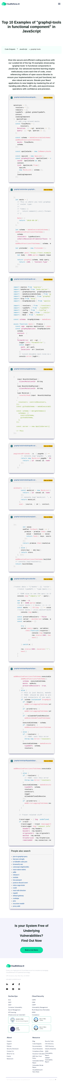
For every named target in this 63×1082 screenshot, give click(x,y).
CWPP (34, 1005)
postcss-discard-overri (20, 882)
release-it (16, 875)
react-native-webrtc (19, 869)
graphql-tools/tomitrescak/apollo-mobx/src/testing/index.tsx (25, 97)
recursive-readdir (18, 903)
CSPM (34, 1000)
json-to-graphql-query (20, 856)
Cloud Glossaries (37, 1049)
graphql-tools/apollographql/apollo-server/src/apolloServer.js (25, 668)
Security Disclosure (13, 1049)
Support (9, 1044)
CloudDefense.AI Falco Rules (37, 1071)
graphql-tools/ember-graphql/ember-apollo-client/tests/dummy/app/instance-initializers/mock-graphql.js (25, 189)
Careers (9, 1041)
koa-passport (17, 880)
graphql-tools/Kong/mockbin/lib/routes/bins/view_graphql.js (25, 579)
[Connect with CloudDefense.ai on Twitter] (15, 984)
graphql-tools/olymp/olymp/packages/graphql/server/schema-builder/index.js (25, 516)
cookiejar (16, 898)
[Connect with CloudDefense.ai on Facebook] (21, 984)
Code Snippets (10, 49)
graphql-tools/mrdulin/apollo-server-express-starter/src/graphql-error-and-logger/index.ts (25, 279)
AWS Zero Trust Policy (37, 1057)
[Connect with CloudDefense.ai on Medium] (21, 989)
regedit (15, 893)
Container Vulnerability (15, 1007)
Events (9, 1056)
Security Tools (49, 1041)
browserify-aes (18, 864)
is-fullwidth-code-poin (20, 862)
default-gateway (18, 895)
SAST (9, 1002)
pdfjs (14, 872)
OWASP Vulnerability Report (49, 1060)
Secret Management (14, 1010)
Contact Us (10, 1051)
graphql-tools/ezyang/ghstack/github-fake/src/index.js (25, 369)
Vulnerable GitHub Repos (38, 1062)
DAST (9, 1005)
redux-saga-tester (19, 885)
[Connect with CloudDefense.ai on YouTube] (9, 989)
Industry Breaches (50, 1049)
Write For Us (10, 1054)
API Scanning (12, 1012)
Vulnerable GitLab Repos (37, 1066)
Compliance (35, 1015)
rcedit (15, 888)
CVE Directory (49, 1044)
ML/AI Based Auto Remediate (41, 1010)
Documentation (37, 1046)
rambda (15, 877)
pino (14, 901)
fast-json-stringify (19, 859)
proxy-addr (16, 906)
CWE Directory (49, 1046)
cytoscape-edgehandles (21, 867)
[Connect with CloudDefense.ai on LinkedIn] (9, 984)
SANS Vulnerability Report (49, 1053)
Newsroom (10, 1059)
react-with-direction (19, 890)
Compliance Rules (37, 1051)
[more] (59, 4)
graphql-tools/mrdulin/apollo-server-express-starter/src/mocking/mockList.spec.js (25, 445)
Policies (9, 1046)
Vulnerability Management (40, 1007)
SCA (9, 1000)
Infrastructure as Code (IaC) (16, 1015)
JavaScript (23, 49)
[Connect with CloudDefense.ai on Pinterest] (15, 989)
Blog (33, 1041)
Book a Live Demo (31, 950)
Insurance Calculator (38, 1054)
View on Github (48, 97)
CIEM (33, 1002)
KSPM (33, 1012)
